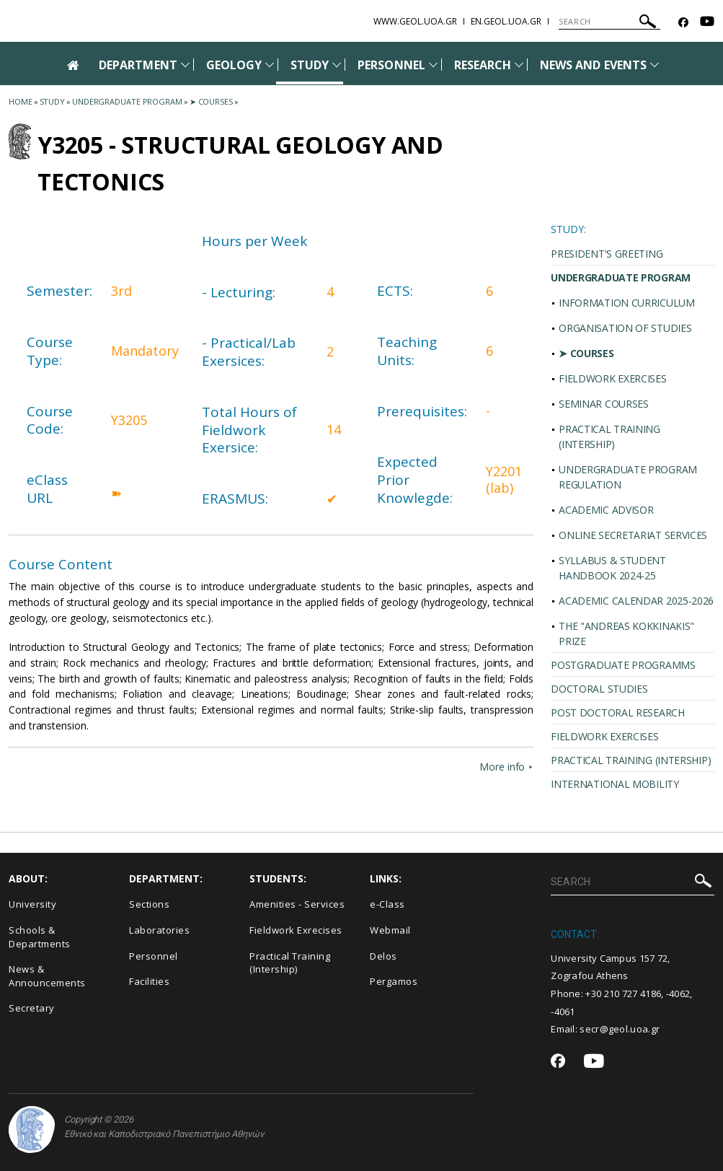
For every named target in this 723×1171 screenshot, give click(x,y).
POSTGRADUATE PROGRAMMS (623, 665)
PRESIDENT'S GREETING (606, 253)
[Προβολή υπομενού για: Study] (337, 64)
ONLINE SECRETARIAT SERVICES (633, 535)
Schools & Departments (40, 937)
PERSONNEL (391, 65)
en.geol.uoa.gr (506, 21)
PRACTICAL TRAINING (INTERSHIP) (609, 436)
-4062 (678, 993)
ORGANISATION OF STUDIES (625, 328)
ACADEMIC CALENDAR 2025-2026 (636, 601)
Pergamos (393, 981)
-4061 (563, 1011)
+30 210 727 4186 (623, 993)
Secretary (32, 1007)
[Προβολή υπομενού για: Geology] (270, 64)
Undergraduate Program (127, 101)
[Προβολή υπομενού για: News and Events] (654, 64)
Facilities (149, 981)
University (32, 904)
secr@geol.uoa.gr (620, 1028)
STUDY (309, 65)
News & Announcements (47, 975)
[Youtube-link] (707, 23)
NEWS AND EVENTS (593, 65)
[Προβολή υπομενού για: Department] (185, 64)
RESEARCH (482, 65)
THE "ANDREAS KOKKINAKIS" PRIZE (626, 633)
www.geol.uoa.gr (415, 21)
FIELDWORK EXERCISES (612, 378)
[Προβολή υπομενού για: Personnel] (433, 64)
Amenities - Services (297, 904)
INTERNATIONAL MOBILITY (614, 784)
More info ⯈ (506, 766)
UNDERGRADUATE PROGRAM (621, 277)
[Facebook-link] (683, 23)
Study (53, 101)
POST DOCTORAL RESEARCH (617, 712)
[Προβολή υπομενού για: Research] (519, 64)
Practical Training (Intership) (289, 962)
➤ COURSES (586, 353)
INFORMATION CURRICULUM (626, 303)
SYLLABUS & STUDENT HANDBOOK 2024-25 (612, 567)
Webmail (390, 930)
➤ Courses (211, 101)
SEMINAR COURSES (604, 404)
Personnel (153, 955)
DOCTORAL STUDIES (599, 689)
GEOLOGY (234, 65)
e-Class (387, 904)
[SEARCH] (609, 22)
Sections (149, 904)
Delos (383, 955)
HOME (20, 101)
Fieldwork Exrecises (295, 930)
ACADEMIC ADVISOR (606, 510)
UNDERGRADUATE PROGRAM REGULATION (628, 476)
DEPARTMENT (138, 65)
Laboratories (159, 930)
